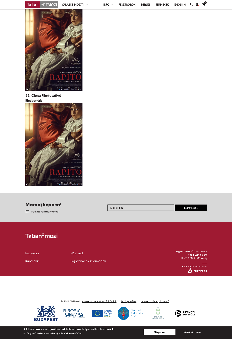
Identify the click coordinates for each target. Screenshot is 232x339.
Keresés (193, 4)
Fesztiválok (127, 4)
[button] (199, 5)
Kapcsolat (32, 261)
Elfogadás (159, 332)
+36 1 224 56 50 (197, 254)
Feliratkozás (191, 207)
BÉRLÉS (145, 4)
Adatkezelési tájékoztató (155, 301)
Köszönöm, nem (192, 332)
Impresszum (33, 253)
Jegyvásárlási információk (88, 261)
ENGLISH (180, 4)
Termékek (162, 4)
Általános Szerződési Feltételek (99, 301)
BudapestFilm (128, 301)
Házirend (77, 253)
